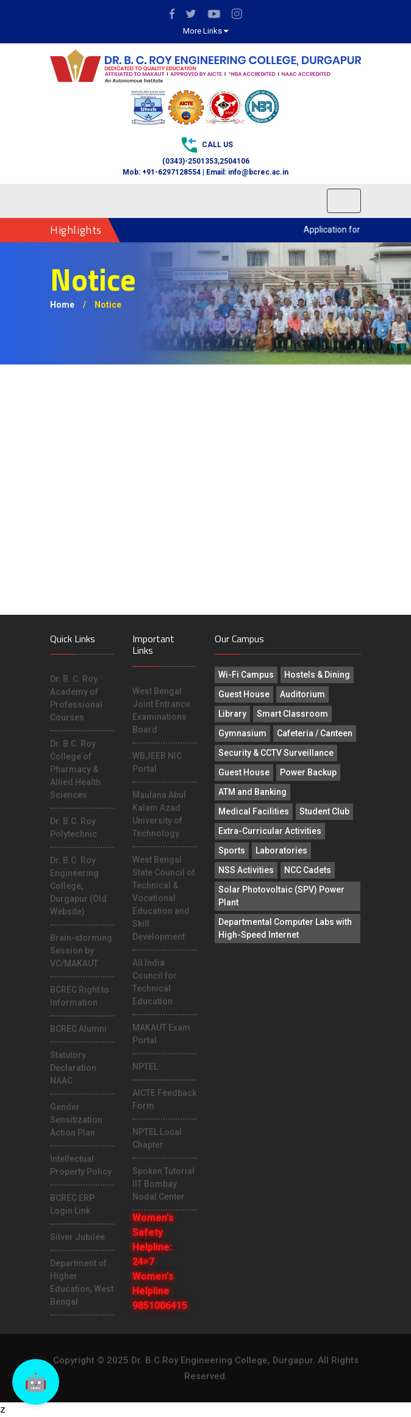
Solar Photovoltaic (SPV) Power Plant (281, 896)
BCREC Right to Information (79, 996)
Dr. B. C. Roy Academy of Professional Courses (76, 698)
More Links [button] (205, 30)
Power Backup (308, 772)
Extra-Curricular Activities (269, 831)
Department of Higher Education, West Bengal (81, 1282)
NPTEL (145, 1066)
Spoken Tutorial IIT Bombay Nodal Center (163, 1183)
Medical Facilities (253, 811)
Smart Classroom (292, 714)
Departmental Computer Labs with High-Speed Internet (285, 928)
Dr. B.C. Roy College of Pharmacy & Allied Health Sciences (75, 769)
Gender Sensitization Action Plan (76, 1119)
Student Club (324, 811)
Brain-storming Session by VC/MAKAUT (81, 950)
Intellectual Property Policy (81, 1165)
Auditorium (302, 694)
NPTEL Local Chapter (157, 1138)
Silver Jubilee (77, 1237)
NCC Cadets (307, 870)
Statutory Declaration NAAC (73, 1067)
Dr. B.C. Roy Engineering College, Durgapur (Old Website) (78, 885)
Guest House (244, 694)
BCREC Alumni (78, 1029)
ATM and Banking (252, 792)
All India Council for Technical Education (154, 982)
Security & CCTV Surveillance (276, 753)
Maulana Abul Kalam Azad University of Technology (159, 814)
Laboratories (281, 850)
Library (232, 714)
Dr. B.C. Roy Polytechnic (73, 827)
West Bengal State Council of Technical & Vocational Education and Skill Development (163, 898)
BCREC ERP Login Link (72, 1204)
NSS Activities (246, 870)
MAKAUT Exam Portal (161, 1034)
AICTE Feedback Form (164, 1099)
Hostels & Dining (317, 675)
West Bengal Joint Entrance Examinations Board (161, 710)
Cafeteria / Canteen (314, 733)
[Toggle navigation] (344, 201)
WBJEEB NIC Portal (157, 762)
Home (62, 305)
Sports (231, 850)
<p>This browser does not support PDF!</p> (205, 489)
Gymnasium (242, 733)
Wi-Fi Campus (246, 675)
